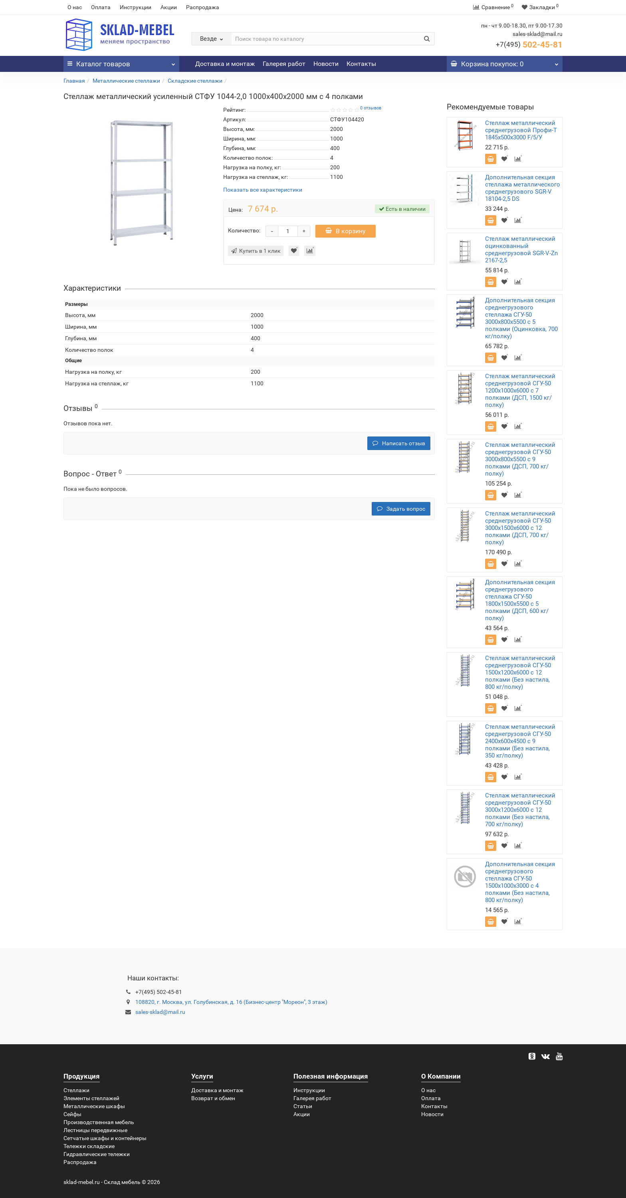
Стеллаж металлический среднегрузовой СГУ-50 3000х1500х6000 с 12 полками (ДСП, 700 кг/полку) (520, 528)
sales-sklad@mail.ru (160, 1012)
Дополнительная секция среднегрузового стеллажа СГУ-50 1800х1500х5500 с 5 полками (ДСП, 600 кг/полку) (520, 600)
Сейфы (72, 1114)
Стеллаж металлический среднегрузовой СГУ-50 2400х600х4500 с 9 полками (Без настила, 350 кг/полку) (520, 741)
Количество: (244, 230)
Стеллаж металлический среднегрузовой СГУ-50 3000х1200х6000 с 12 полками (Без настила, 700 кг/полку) (520, 810)
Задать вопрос (401, 509)
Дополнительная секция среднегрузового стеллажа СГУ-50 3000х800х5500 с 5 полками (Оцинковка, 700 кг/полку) (521, 318)
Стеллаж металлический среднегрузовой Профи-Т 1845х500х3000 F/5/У (521, 130)
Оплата (101, 7)
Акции (168, 7)
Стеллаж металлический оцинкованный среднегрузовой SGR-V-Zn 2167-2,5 (521, 249)
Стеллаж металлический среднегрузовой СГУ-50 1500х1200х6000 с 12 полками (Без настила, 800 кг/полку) (520, 672)
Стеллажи (76, 1090)
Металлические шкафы (94, 1106)
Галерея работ (284, 63)
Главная (74, 80)
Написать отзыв (398, 443)
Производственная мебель (98, 1122)
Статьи (302, 1106)
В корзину (345, 231)
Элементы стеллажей (91, 1098)
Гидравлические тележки (96, 1154)
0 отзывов (370, 108)
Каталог (121, 62)
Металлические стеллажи (126, 80)
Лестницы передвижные (95, 1130)
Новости (326, 63)
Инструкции (135, 7)
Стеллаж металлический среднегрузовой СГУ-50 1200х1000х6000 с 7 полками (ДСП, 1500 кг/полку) (520, 391)
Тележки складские (89, 1146)
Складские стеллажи (195, 80)
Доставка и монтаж (225, 63)
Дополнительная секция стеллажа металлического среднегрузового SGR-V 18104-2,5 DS (522, 188)
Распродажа (202, 7)
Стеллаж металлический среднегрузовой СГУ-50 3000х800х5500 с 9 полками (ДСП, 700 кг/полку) (520, 459)
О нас (74, 7)
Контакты (361, 63)
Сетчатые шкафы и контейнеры (105, 1138)
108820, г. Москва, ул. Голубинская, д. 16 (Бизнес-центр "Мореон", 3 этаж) (231, 1002)
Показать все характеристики (262, 190)
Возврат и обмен (213, 1098)
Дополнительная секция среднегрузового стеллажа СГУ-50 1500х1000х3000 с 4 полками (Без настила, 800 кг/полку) (520, 882)
